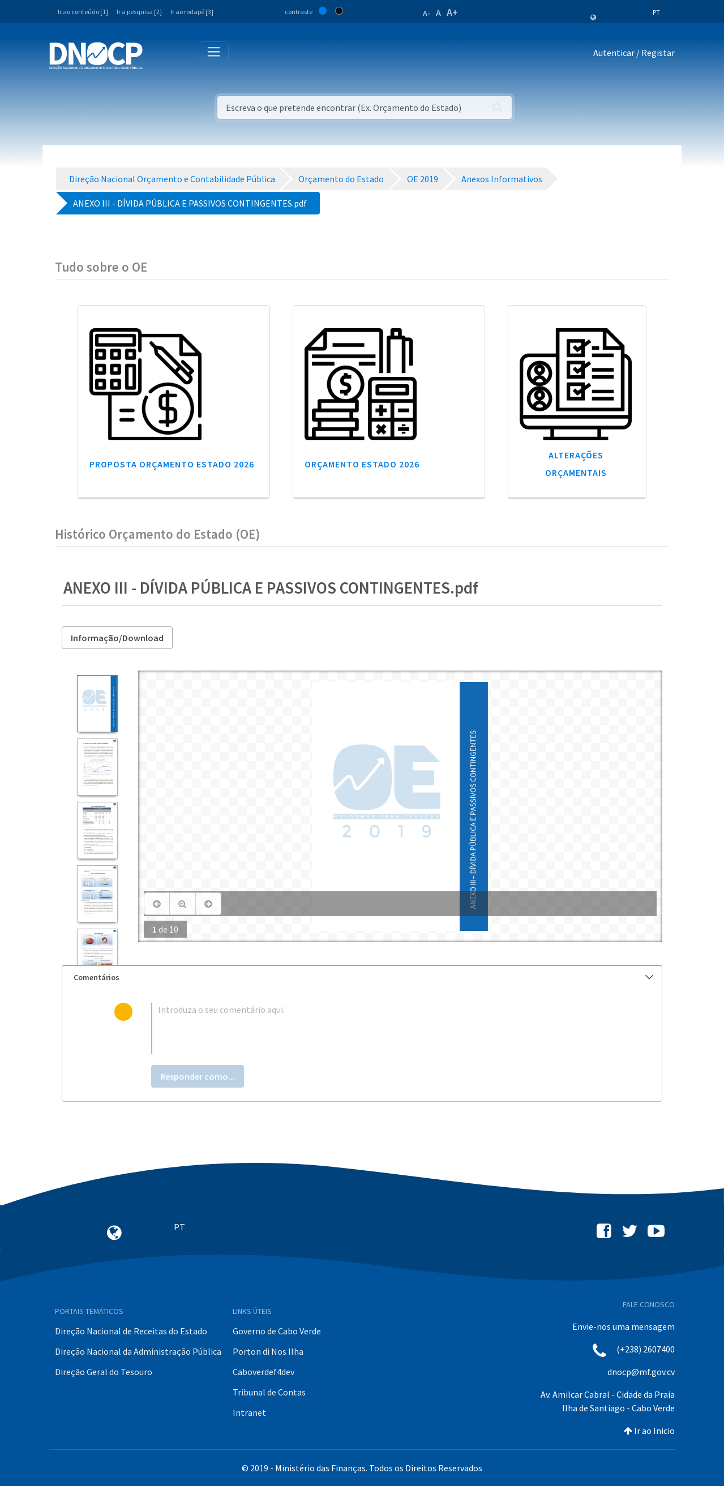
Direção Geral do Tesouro (103, 1371)
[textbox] (380, 1028)
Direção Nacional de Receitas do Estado (131, 1331)
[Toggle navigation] (158, 55)
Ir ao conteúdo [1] (83, 11)
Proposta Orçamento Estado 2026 (171, 464)
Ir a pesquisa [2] (139, 11)
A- (426, 13)
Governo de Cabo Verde (277, 1331)
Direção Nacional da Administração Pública (138, 1351)
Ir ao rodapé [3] (191, 11)
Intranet (249, 1412)
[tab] (362, 977)
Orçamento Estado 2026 (362, 464)
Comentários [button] (363, 977)
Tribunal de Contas (269, 1392)
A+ (452, 12)
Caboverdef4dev (263, 1371)
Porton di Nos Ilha (268, 1351)
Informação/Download (117, 637)
